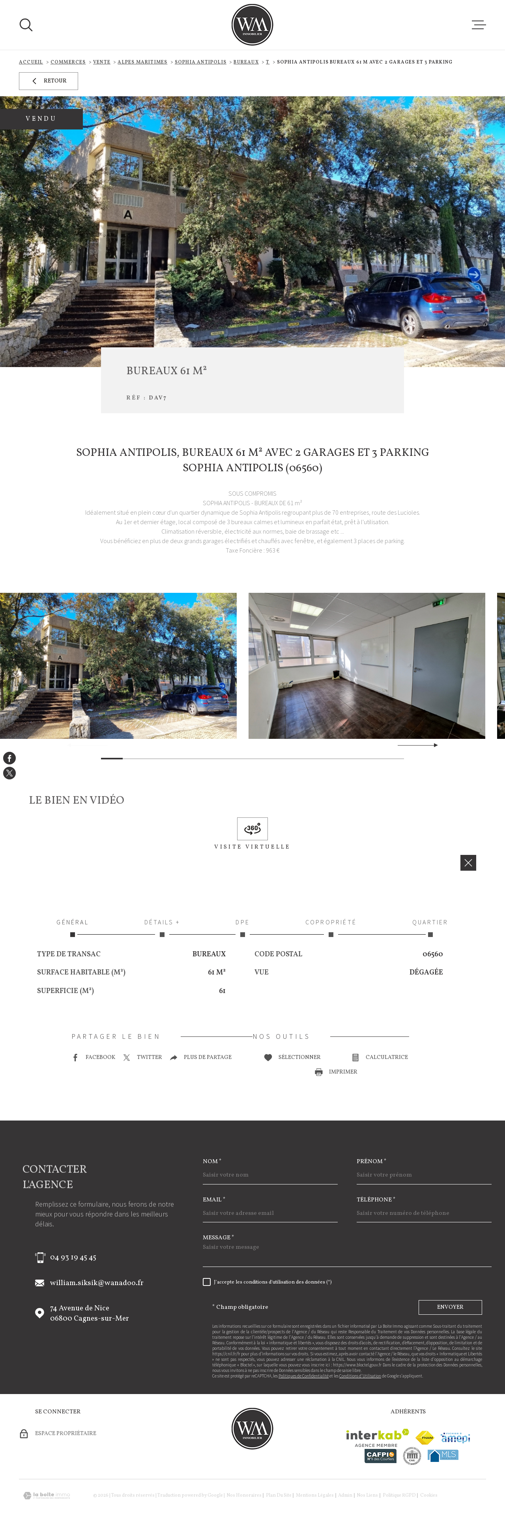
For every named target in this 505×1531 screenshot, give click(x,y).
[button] (432, 745)
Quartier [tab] (430, 927)
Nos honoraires (244, 1495)
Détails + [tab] (162, 927)
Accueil (31, 62)
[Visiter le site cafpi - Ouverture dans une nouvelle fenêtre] (381, 1456)
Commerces (68, 62)
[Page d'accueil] (252, 25)
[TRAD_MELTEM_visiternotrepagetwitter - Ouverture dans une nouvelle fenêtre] (9, 773)
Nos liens (367, 1495)
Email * (214, 1200)
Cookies (429, 1495)
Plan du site (279, 1495)
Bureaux (246, 62)
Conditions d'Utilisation (360, 1376)
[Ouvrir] (26, 25)
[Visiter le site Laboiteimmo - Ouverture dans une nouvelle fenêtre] (46, 1495)
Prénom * (372, 1162)
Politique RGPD (399, 1495)
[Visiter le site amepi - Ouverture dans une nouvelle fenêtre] (455, 1438)
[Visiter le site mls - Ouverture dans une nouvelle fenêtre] (443, 1456)
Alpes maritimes (142, 62)
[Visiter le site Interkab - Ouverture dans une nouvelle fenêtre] (377, 1438)
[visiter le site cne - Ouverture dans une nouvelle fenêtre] (412, 1456)
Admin (345, 1495)
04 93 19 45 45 (73, 1257)
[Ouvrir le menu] (479, 25)
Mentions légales (315, 1495)
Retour (48, 81)
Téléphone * (376, 1200)
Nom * (212, 1162)
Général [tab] (72, 927)
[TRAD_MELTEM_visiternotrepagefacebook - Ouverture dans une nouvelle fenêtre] (9, 757)
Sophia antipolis (200, 62)
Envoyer (450, 1307)
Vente (101, 62)
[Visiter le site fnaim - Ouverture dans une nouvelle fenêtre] (424, 1438)
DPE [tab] (242, 927)
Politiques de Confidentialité (304, 1376)
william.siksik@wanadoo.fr (97, 1283)
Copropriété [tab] (330, 927)
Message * (218, 1238)
